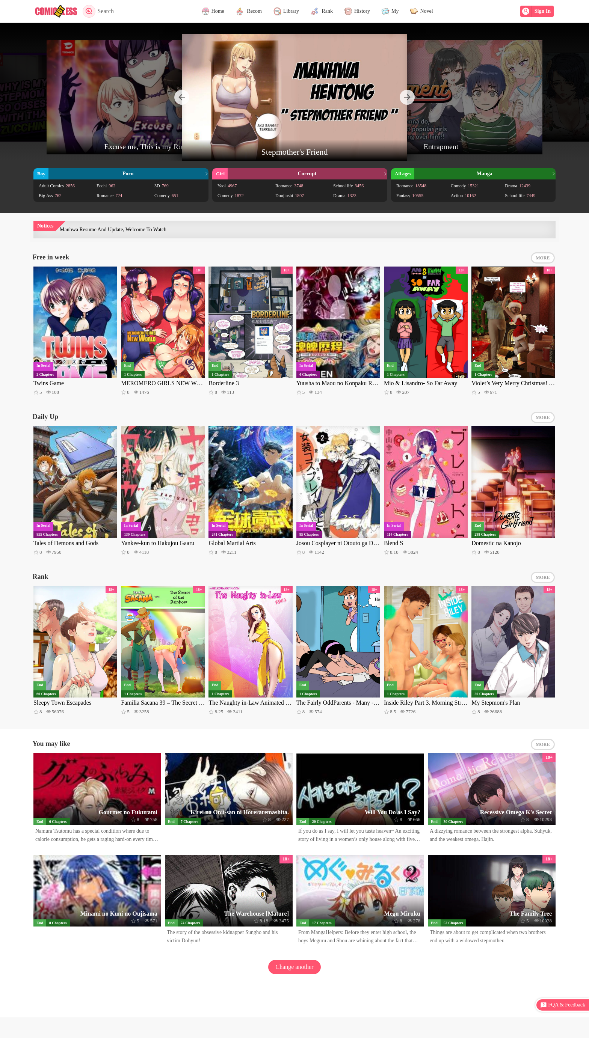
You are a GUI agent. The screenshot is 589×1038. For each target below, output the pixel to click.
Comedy (166, 195)
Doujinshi (289, 195)
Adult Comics (57, 185)
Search (98, 11)
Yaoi (227, 185)
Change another (295, 967)
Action (463, 195)
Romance (109, 195)
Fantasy (409, 195)
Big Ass (50, 195)
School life (348, 185)
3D (161, 185)
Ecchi (106, 185)
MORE (543, 258)
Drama (344, 195)
